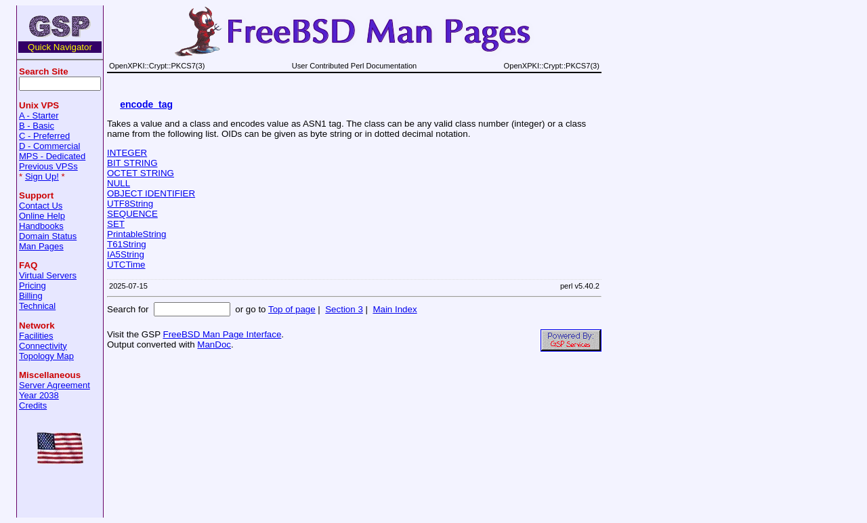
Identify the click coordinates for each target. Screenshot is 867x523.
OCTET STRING (140, 173)
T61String (126, 244)
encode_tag (146, 104)
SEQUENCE (132, 214)
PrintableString (136, 234)
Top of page (292, 309)
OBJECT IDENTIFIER (151, 193)
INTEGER (127, 153)
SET (116, 224)
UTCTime (126, 264)
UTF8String (130, 203)
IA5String (125, 254)
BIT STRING (132, 163)
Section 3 (344, 309)
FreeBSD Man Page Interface (222, 334)
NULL (118, 183)
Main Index (395, 309)
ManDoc (214, 344)
